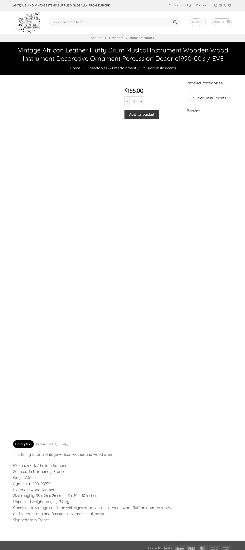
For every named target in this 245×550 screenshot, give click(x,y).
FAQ (188, 5)
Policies (201, 5)
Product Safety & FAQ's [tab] (53, 418)
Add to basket (142, 114)
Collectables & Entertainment (111, 68)
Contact (174, 5)
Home (75, 68)
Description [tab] (23, 418)
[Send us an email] (220, 5)
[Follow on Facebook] (211, 5)
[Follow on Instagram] (215, 5)
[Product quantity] (134, 101)
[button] (196, 22)
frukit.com (102, 540)
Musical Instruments (159, 68)
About (96, 38)
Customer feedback (140, 38)
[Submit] (175, 22)
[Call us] (225, 5)
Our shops (114, 38)
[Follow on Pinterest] (229, 5)
